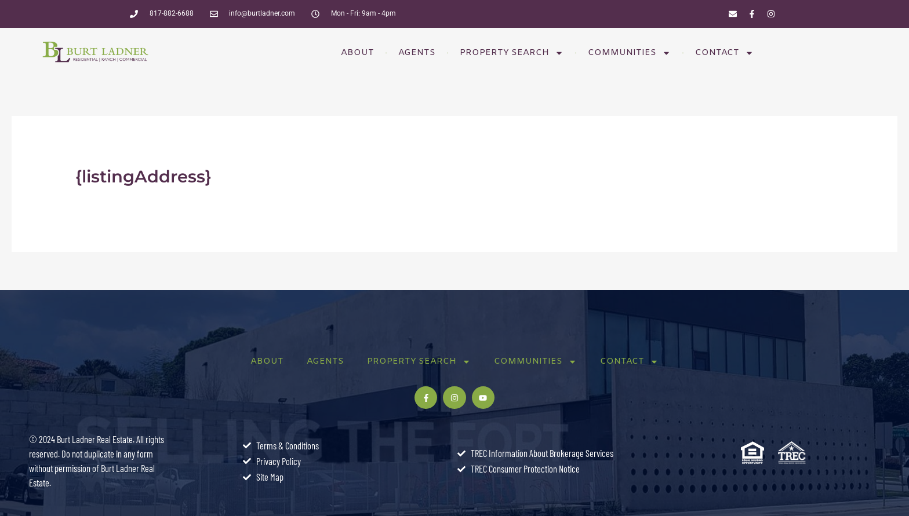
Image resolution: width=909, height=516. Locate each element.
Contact (724, 53)
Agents (416, 52)
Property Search (511, 53)
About (357, 52)
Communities (629, 53)
